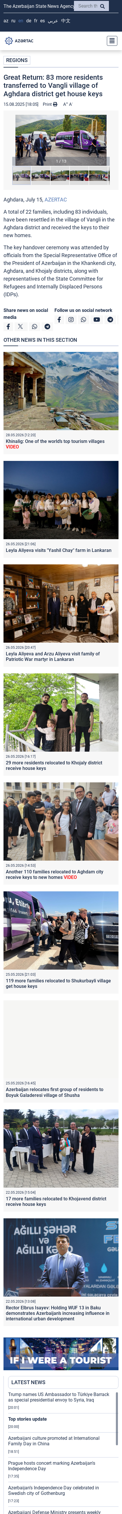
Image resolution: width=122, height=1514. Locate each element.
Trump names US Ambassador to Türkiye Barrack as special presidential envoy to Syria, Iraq (58, 1397)
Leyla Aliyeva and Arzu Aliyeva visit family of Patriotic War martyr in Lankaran (53, 656)
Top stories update (27, 1419)
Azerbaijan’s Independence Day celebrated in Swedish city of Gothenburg (53, 1490)
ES (42, 20)
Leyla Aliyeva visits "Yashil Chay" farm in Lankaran (59, 550)
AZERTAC (56, 200)
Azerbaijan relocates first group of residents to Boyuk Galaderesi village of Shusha (54, 1092)
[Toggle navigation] (110, 40)
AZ (5, 20)
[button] (61, 140)
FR (35, 20)
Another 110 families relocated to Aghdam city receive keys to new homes (54, 874)
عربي (53, 20)
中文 (65, 20)
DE (28, 20)
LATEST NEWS (28, 1382)
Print (50, 104)
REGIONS (17, 60)
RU (13, 20)
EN (20, 20)
